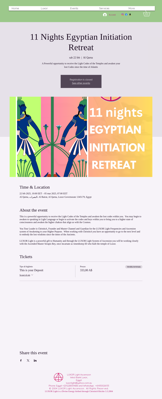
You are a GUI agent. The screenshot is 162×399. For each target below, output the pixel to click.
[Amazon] (130, 14)
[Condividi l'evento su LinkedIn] (35, 360)
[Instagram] (122, 14)
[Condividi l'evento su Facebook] (21, 360)
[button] (149, 13)
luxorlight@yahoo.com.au (79, 383)
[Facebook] (126, 14)
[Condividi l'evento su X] (28, 360)
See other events (81, 83)
